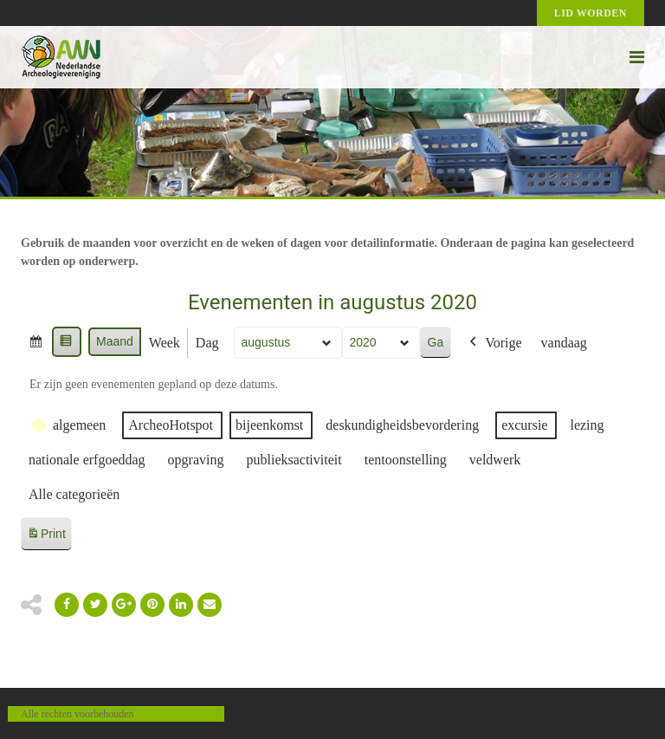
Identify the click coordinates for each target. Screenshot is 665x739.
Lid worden (590, 13)
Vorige (493, 343)
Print (46, 536)
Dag (207, 342)
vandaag (564, 342)
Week (164, 342)
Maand (114, 341)
